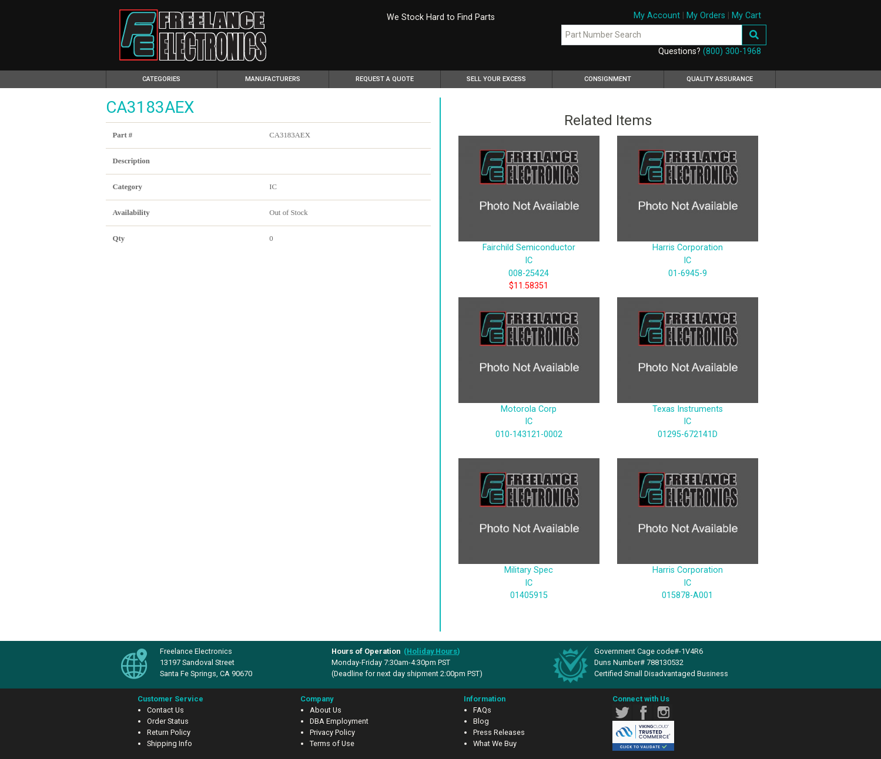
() (432, 651)
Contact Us (165, 710)
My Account (657, 16)
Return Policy (168, 732)
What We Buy (495, 743)
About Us (325, 710)
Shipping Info (169, 743)
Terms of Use (332, 743)
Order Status (168, 721)
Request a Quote (385, 79)
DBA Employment (339, 721)
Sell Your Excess (496, 79)
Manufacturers (272, 79)
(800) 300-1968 (732, 51)
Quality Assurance (719, 79)
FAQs (482, 710)
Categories (178, 77)
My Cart (746, 16)
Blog (481, 721)
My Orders (705, 16)
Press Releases (499, 732)
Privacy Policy (332, 732)
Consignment (607, 79)
